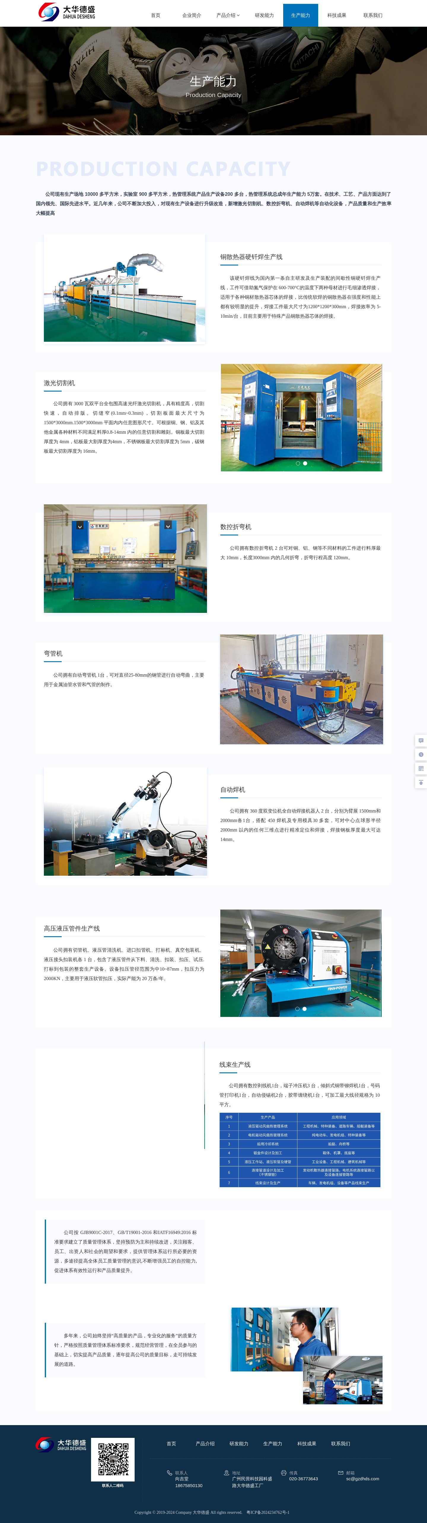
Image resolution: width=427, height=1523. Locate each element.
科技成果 (336, 15)
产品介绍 (228, 15)
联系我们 (373, 15)
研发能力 (264, 15)
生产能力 (300, 15)
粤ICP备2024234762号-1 (267, 1512)
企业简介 (191, 15)
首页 (155, 15)
